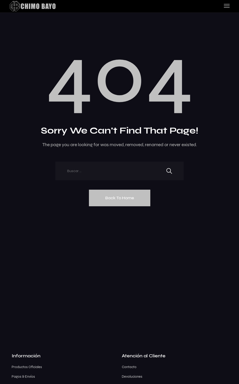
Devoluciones (132, 376)
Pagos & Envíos (23, 376)
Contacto (129, 367)
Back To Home (119, 197)
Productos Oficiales (27, 367)
